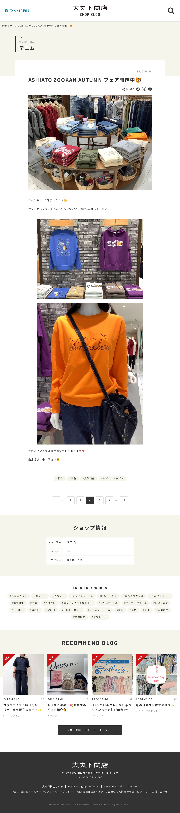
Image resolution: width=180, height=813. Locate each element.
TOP (4, 25)
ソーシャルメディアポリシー (121, 786)
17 (124, 500)
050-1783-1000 (92, 777)
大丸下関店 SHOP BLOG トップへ (93, 730)
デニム (13, 25)
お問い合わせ (160, 791)
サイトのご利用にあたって (83, 786)
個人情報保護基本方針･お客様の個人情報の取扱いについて (112, 791)
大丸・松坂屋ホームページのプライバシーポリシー (43, 791)
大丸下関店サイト (52, 786)
